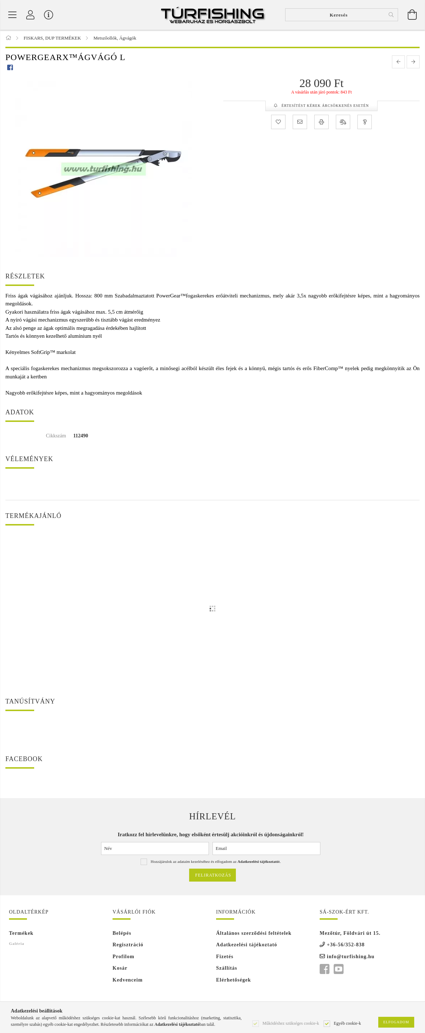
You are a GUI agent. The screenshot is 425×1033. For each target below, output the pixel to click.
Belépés (122, 933)
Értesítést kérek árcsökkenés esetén (324, 106)
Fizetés (224, 957)
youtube (338, 970)
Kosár (120, 968)
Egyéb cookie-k (347, 1022)
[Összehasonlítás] (343, 122)
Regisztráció (128, 945)
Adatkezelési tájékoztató (246, 945)
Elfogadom (396, 1022)
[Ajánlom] (300, 122)
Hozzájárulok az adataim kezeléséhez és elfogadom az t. (216, 862)
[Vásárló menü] (48, 15)
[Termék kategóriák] (12, 15)
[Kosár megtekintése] (412, 15)
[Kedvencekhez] (278, 122)
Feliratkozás (213, 875)
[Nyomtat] (321, 122)
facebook (324, 970)
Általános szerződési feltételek (254, 933)
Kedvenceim (128, 980)
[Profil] (30, 15)
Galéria (16, 944)
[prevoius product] (398, 62)
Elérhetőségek (233, 980)
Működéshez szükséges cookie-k (290, 1022)
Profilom (123, 957)
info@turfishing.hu (351, 957)
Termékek (21, 933)
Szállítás (226, 968)
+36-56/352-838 (346, 945)
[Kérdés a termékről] (364, 122)
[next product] (413, 62)
